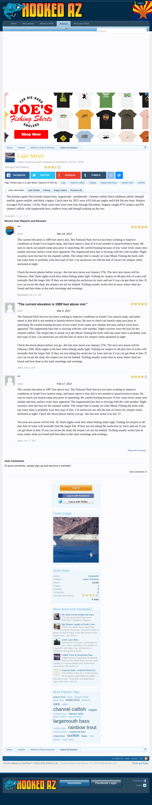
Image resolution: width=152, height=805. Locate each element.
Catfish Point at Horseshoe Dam (77, 655)
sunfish (141, 182)
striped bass (126, 182)
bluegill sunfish (81, 697)
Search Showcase (15, 29)
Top (141, 758)
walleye (57, 739)
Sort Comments (138, 471)
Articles (63, 24)
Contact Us (117, 758)
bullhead (86, 700)
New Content (60, 28)
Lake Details (34, 190)
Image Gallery (60, 190)
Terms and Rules (140, 763)
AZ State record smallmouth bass (78, 614)
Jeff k (20, 367)
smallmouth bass (77, 732)
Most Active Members (38, 29)
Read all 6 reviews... (137, 450)
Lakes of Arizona (26, 161)
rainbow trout (82, 727)
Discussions (28, 23)
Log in (140, 3)
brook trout (58, 700)
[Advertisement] (76, 63)
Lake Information (16, 190)
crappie (92, 182)
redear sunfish (60, 732)
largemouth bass (108, 182)
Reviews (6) (76, 190)
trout (91, 736)
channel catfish (77, 182)
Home (13, 23)
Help (127, 758)
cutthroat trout (60, 714)
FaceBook (137, 780)
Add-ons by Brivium (88, 763)
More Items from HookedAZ (72, 609)
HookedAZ (61, 161)
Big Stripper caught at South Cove (78, 624)
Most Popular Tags (66, 692)
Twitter (139, 785)
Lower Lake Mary (70, 640)
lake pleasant (74, 716)
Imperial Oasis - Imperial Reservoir (78, 670)
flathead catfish (76, 714)
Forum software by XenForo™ (31, 763)
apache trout (59, 697)
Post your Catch (81, 23)
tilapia (84, 736)
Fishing (46, 190)
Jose (19, 441)
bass (69, 697)
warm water (68, 739)
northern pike (59, 728)
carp (63, 182)
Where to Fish (46, 23)
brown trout (73, 700)
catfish (65, 704)
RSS (146, 758)
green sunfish (59, 716)
